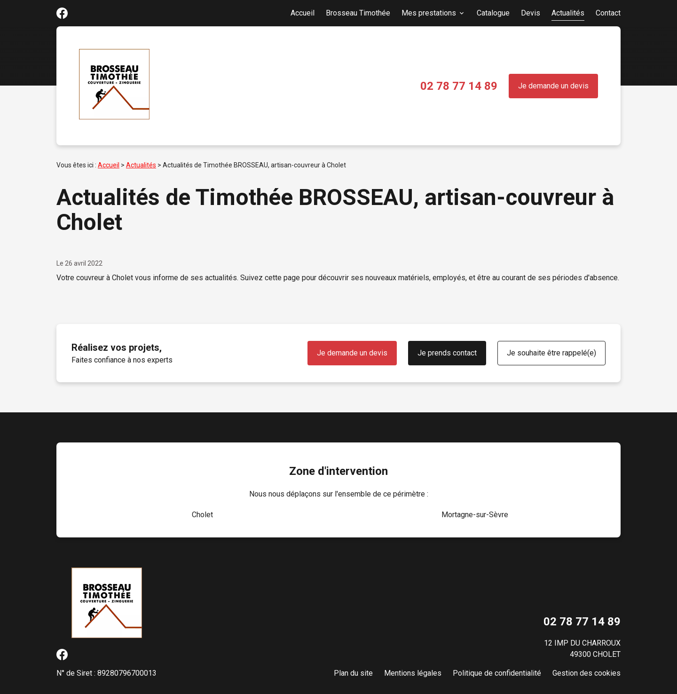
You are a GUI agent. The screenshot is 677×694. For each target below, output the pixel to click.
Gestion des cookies (586, 673)
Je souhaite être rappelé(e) (551, 352)
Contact (608, 12)
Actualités (567, 12)
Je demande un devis (553, 85)
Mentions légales (412, 673)
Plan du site (353, 673)
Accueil (303, 12)
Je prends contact (447, 352)
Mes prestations (428, 12)
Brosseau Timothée (358, 12)
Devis (530, 12)
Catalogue (493, 12)
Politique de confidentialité (497, 673)
